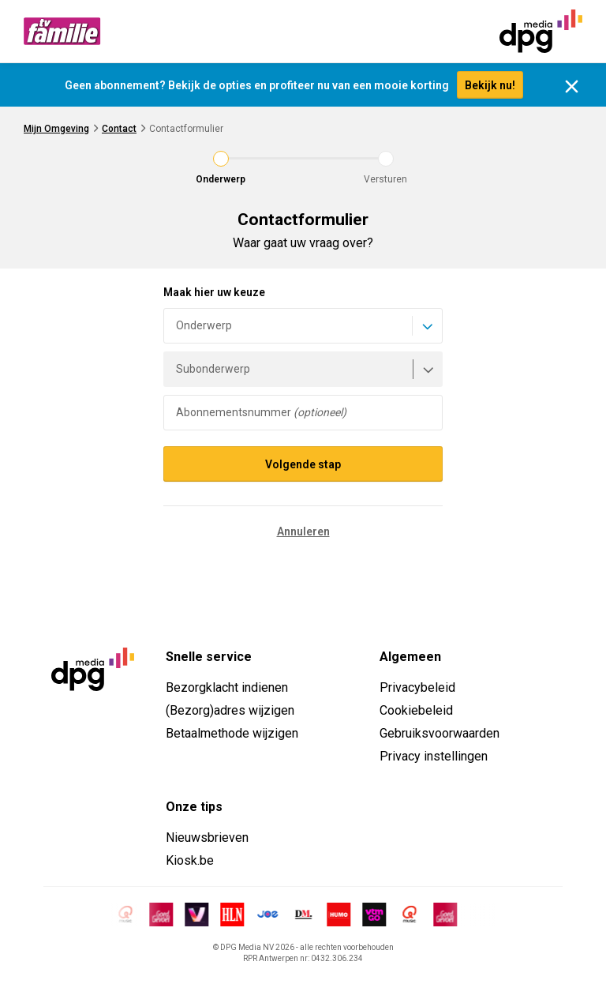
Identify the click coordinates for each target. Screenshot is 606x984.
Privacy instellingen (434, 756)
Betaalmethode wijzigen (232, 733)
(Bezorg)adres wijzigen (230, 710)
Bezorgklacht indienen (227, 687)
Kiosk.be (190, 860)
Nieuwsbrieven (207, 837)
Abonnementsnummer (261, 412)
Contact (119, 128)
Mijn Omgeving (56, 128)
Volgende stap (303, 464)
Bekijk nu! (490, 85)
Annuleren (303, 531)
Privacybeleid (417, 687)
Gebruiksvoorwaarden (439, 733)
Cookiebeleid (416, 710)
